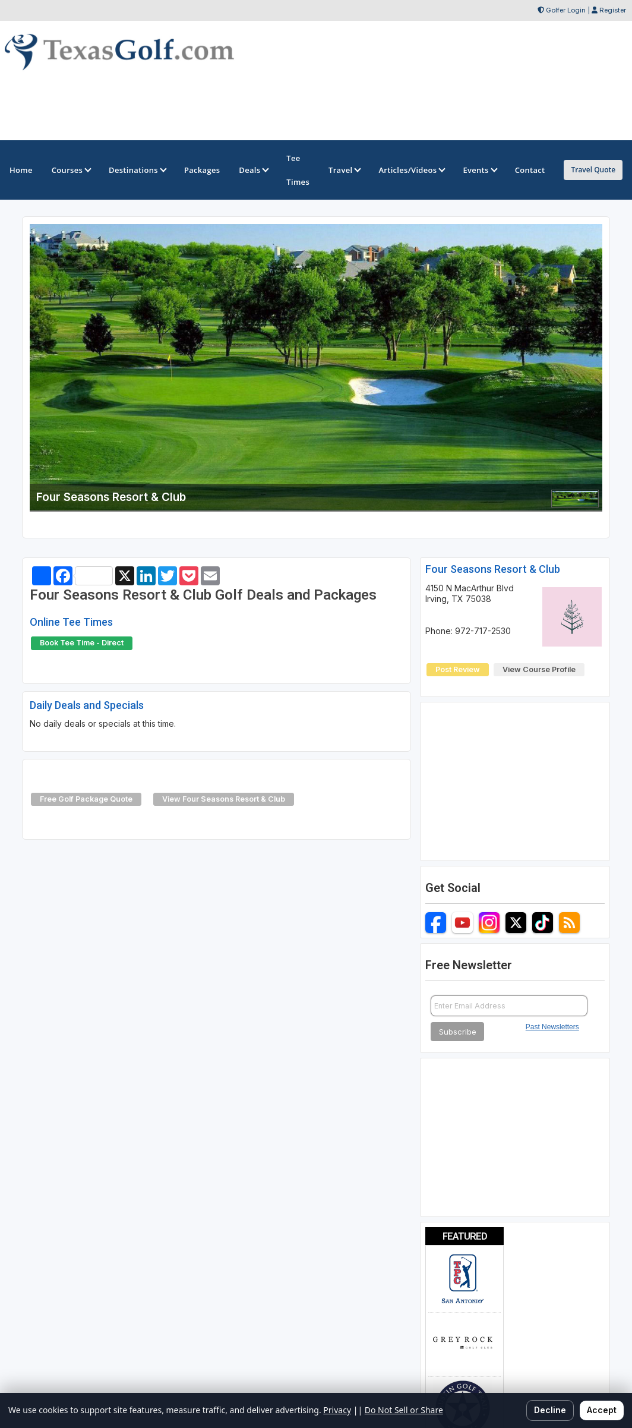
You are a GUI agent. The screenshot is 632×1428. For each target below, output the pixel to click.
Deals (253, 170)
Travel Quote (593, 170)
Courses (71, 170)
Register (612, 10)
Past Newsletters (552, 1027)
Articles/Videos (411, 170)
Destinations (137, 170)
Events (479, 170)
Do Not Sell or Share (404, 1410)
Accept (602, 1410)
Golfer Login (566, 10)
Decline (550, 1410)
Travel (343, 170)
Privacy (337, 1410)
